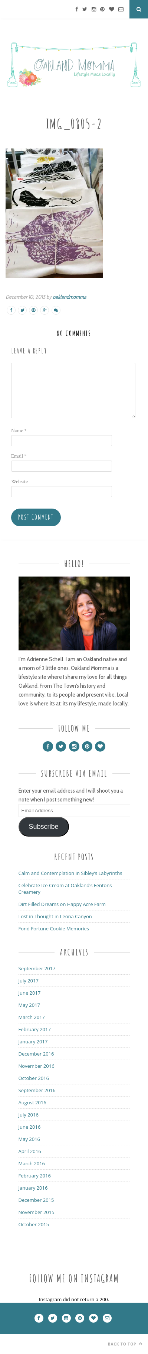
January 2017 (33, 1041)
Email (18, 456)
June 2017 (30, 992)
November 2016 (37, 1066)
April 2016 (30, 1151)
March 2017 (32, 1017)
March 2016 (32, 1163)
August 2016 (32, 1102)
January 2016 (33, 1187)
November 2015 (37, 1212)
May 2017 (29, 1005)
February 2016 (35, 1175)
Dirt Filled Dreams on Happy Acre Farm (62, 904)
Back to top (125, 1344)
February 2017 (35, 1029)
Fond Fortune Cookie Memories (54, 928)
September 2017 (37, 968)
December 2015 (36, 1200)
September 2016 (37, 1090)
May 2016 (29, 1139)
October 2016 (34, 1078)
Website (19, 481)
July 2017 (29, 980)
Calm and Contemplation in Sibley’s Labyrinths (70, 873)
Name (19, 430)
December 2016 (36, 1053)
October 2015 (34, 1224)
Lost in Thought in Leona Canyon (55, 916)
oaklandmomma (69, 297)
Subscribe (43, 826)
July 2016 (29, 1114)
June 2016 (30, 1127)
